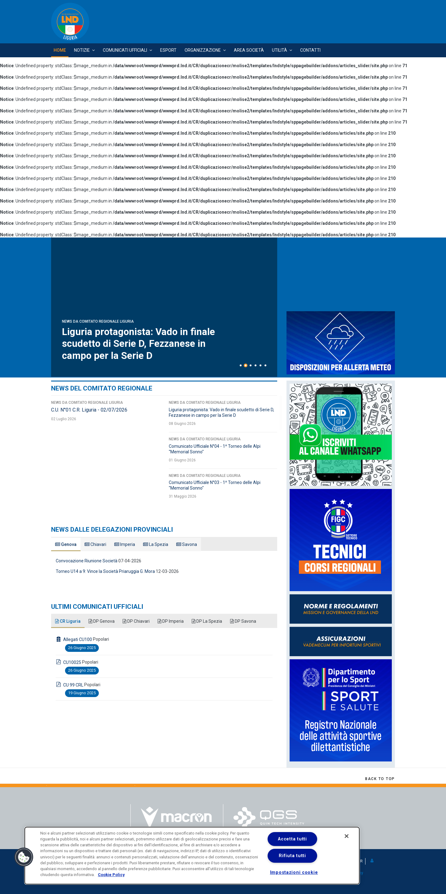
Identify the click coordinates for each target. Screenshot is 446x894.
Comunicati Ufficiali (125, 50)
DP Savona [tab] (243, 621)
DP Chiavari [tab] (136, 621)
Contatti (310, 50)
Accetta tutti (292, 839)
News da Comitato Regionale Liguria (98, 345)
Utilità (279, 50)
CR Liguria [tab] (68, 621)
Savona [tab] (186, 544)
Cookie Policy (111, 874)
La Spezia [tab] (155, 544)
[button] (372, 861)
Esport (168, 50)
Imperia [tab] (124, 544)
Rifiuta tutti (292, 855)
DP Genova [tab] (102, 621)
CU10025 (72, 662)
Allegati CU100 (77, 639)
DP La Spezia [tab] (207, 621)
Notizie (82, 50)
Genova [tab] (66, 544)
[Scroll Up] (380, 778)
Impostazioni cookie (294, 872)
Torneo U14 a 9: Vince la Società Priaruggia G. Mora (105, 571)
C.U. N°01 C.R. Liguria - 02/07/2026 (141, 355)
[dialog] (192, 855)
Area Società (249, 50)
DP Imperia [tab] (171, 621)
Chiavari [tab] (95, 544)
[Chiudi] (346, 836)
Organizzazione (203, 50)
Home (60, 50)
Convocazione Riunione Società (86, 560)
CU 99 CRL (73, 684)
